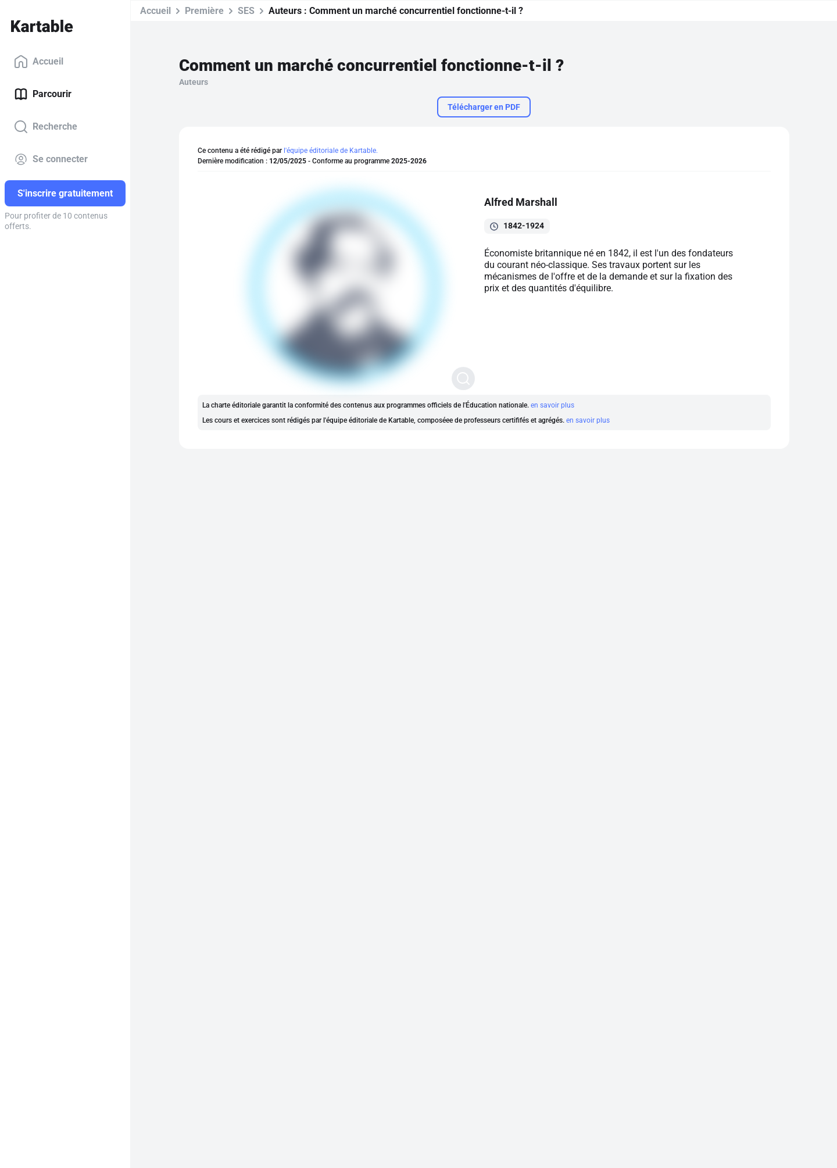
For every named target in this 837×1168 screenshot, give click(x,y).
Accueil (38, 62)
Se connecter (51, 159)
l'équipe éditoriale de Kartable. (331, 151)
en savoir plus (552, 405)
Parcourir (42, 94)
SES (246, 10)
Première (204, 10)
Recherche (45, 127)
